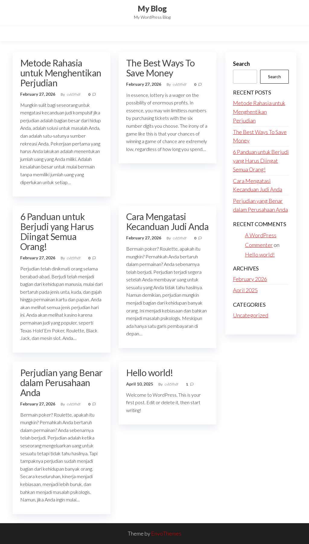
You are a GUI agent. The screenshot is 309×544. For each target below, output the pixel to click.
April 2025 (245, 290)
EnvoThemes (166, 533)
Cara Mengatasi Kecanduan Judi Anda (167, 221)
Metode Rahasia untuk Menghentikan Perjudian (60, 72)
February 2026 (250, 279)
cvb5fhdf (74, 94)
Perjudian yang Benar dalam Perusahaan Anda (61, 382)
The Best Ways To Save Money (160, 67)
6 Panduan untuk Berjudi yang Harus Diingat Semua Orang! (57, 231)
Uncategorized (250, 315)
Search (241, 63)
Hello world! (149, 372)
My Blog (152, 8)
